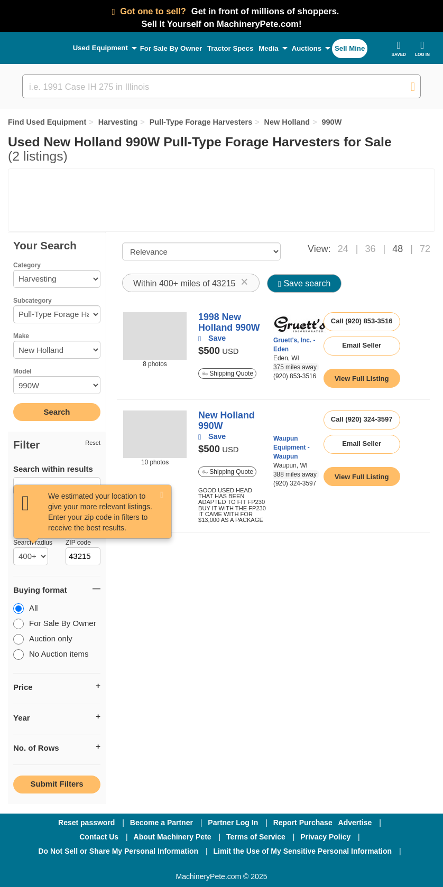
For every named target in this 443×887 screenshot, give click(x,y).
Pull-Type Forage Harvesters (201, 122)
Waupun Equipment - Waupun (291, 447)
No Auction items (51, 654)
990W (332, 122)
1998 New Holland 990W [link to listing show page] (229, 322)
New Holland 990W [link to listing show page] (226, 420)
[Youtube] (276, 865)
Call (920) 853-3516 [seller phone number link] (362, 321)
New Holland (287, 122)
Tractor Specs (230, 48)
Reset (92, 443)
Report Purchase (303, 822)
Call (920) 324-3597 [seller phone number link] (362, 419)
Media (268, 48)
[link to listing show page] (362, 378)
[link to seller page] (299, 324)
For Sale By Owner (171, 48)
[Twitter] (222, 865)
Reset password (86, 822)
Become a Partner (161, 822)
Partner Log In (233, 822)
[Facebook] (165, 865)
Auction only (42, 639)
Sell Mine (350, 48)
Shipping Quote (227, 373)
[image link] (155, 336)
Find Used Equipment (47, 122)
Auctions (306, 48)
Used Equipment (100, 48)
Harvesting (118, 122)
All (25, 608)
